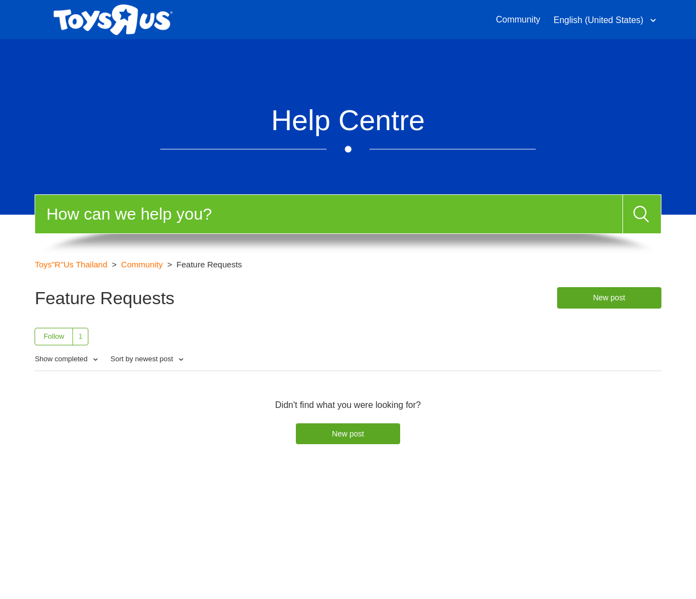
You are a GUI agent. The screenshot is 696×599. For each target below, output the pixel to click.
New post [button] (609, 297)
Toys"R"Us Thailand (71, 264)
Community (518, 19)
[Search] (328, 214)
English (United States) (600, 20)
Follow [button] (53, 336)
